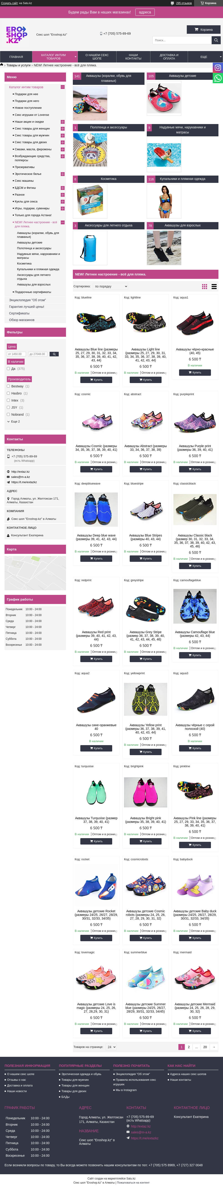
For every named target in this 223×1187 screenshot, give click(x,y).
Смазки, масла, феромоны (33, 149)
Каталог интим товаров (53, 56)
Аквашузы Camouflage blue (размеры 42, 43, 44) (195, 634)
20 (205, 1047)
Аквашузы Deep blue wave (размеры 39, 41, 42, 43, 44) (96, 537)
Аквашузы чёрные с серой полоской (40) (195, 727)
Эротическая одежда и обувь (81, 1074)
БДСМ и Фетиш (25, 187)
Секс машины (24, 180)
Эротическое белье (28, 174)
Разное (20, 194)
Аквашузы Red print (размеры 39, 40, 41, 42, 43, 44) (96, 635)
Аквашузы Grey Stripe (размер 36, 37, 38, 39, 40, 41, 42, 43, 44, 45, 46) (146, 635)
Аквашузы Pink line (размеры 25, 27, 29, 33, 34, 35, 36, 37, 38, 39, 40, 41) (195, 821)
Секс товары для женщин (32, 128)
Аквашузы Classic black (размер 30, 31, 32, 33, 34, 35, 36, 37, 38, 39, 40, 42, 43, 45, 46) (195, 541)
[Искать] (216, 40)
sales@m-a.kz (20, 477)
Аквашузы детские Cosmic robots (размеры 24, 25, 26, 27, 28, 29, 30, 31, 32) (146, 914)
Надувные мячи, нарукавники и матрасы (183, 129)
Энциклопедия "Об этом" (27, 300)
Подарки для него (27, 101)
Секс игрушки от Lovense (32, 115)
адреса (145, 12)
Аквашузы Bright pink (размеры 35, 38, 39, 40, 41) (145, 820)
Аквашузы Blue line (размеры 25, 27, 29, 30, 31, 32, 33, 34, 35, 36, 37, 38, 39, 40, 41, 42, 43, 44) (96, 354)
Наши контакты (133, 56)
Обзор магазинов (21, 320)
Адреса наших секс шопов (188, 1074)
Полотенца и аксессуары (108, 127)
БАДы (65, 1097)
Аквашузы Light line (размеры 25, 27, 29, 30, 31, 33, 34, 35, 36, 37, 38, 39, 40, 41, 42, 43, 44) (146, 354)
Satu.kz (130, 1178)
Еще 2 (15, 421)
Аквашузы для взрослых (182, 225)
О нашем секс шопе (97, 56)
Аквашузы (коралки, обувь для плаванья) (108, 78)
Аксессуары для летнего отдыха (108, 225)
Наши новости (17, 1091)
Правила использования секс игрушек (134, 1082)
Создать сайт (9, 3)
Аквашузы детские (182, 76)
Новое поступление (28, 107)
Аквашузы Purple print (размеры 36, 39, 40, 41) (195, 447)
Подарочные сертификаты (33, 292)
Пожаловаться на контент (133, 1182)
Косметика (108, 179)
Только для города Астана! (33, 215)
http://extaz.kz (20, 471)
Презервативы (25, 167)
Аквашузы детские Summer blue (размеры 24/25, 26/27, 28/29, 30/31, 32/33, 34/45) (145, 1007)
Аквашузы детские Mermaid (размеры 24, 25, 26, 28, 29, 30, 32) (195, 1007)
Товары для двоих (73, 1091)
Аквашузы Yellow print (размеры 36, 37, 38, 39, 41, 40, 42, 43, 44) (145, 728)
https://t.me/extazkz (24, 482)
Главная (16, 57)
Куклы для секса (26, 201)
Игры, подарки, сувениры (32, 208)
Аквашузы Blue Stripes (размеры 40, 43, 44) (145, 537)
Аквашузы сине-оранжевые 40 (96, 727)
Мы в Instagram (126, 1090)
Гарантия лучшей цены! (26, 306)
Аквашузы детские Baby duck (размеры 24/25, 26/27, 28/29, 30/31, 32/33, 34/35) (195, 914)
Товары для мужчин (75, 1079)
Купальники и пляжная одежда (182, 179)
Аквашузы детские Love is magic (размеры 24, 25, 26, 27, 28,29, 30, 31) (96, 1007)
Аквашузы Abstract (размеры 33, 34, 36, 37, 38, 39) (145, 447)
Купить (98, 379)
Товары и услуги (18, 65)
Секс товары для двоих (31, 142)
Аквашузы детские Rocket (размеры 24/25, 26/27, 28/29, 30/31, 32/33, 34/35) (96, 914)
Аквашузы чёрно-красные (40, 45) (195, 351)
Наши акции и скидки (29, 121)
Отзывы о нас (16, 1079)
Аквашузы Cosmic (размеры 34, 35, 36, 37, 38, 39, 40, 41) (96, 447)
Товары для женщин (75, 1085)
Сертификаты (19, 313)
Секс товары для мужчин (32, 135)
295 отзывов (184, 3)
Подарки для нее (26, 94)
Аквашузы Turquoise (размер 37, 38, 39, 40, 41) (96, 820)
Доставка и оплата (169, 56)
